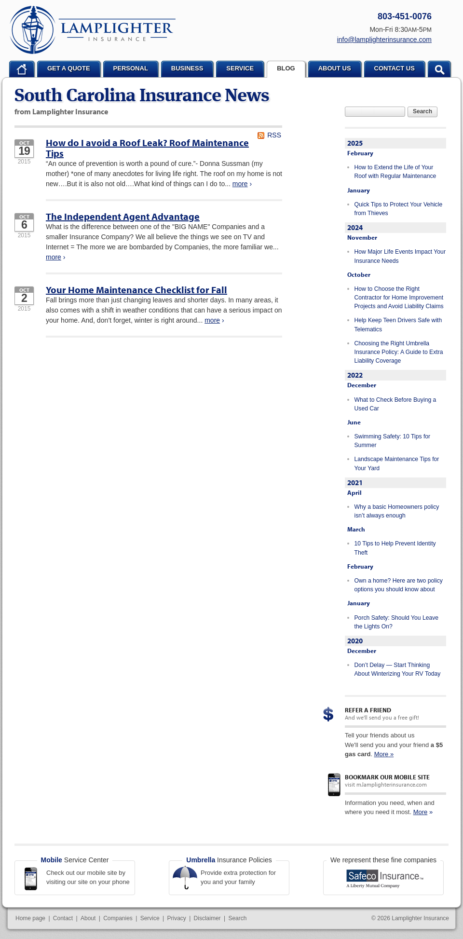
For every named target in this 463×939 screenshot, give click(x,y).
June (354, 422)
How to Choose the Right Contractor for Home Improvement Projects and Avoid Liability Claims (399, 298)
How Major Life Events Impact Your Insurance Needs (400, 256)
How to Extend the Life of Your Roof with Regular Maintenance (395, 171)
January (358, 190)
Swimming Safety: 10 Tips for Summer (392, 441)
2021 (355, 482)
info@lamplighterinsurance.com (384, 39)
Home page (30, 918)
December (361, 385)
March (356, 529)
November (362, 237)
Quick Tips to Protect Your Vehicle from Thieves (398, 209)
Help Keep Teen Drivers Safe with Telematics (398, 324)
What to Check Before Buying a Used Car (395, 404)
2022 (355, 375)
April (354, 492)
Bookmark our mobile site (387, 777)
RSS (274, 135)
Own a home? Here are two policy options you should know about (398, 585)
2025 (355, 143)
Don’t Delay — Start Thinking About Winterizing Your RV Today (397, 669)
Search (422, 111)
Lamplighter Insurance (93, 30)
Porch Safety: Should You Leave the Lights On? (396, 622)
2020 (355, 640)
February (360, 153)
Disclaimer (207, 918)
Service (150, 918)
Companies (118, 918)
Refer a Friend (368, 710)
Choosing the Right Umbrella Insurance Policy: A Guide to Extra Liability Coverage (398, 352)
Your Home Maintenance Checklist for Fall (136, 290)
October (358, 274)
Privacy (176, 918)
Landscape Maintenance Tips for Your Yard (396, 463)
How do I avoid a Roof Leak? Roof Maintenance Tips (147, 147)
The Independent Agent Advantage (123, 216)
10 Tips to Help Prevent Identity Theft (395, 548)
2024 (355, 227)
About (88, 918)
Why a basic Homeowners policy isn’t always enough (396, 511)
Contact (63, 918)
